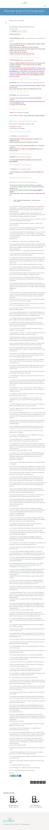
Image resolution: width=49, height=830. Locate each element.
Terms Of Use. (18, 824)
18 (28, 566)
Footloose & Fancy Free (13, 807)
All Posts (12, 12)
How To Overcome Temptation (35, 807)
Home (8, 12)
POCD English (18, 12)
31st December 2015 (35, 805)
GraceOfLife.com (7, 824)
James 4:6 (11, 121)
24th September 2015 (13, 805)
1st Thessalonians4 (21, 566)
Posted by (13, 20)
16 (27, 566)
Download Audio (13, 28)
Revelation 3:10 (20, 387)
